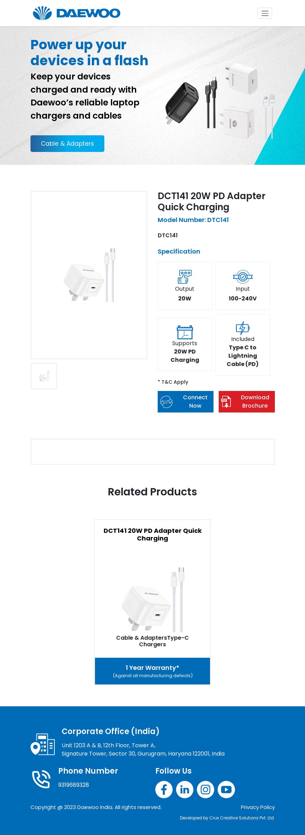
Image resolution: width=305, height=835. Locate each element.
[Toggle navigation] (265, 13)
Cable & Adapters (67, 143)
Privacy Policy (258, 807)
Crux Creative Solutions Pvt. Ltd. (242, 818)
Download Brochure (245, 401)
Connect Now (184, 401)
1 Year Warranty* (152, 671)
